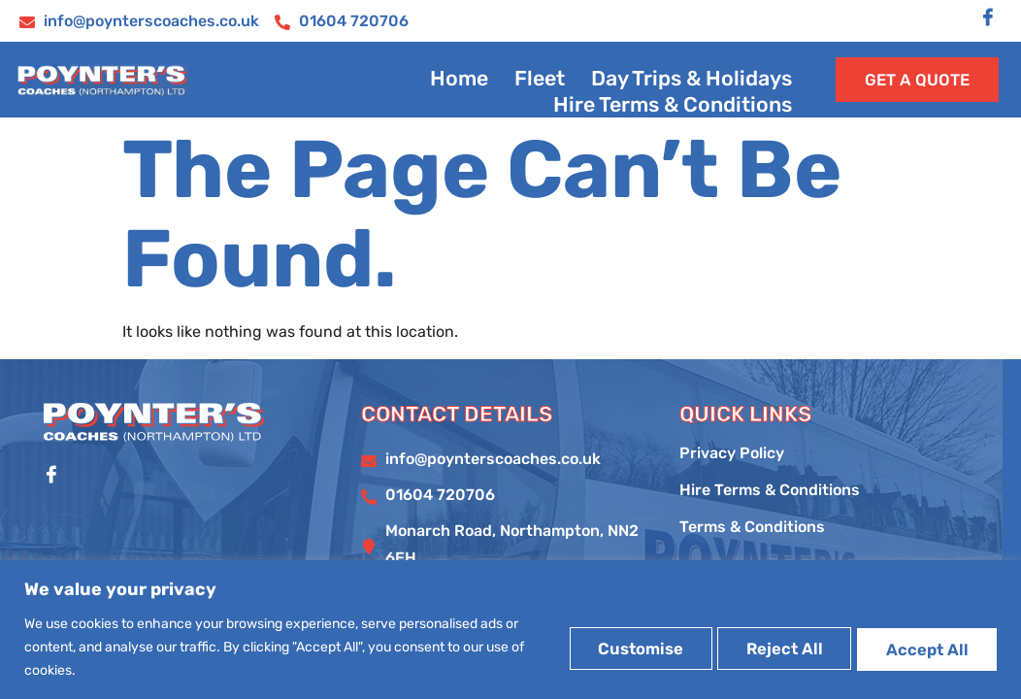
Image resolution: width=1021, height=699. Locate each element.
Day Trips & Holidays (690, 86)
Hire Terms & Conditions (671, 107)
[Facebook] (988, 18)
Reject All (754, 646)
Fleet (536, 86)
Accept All (917, 646)
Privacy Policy (731, 474)
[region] (510, 629)
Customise (588, 646)
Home (455, 86)
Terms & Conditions (752, 547)
